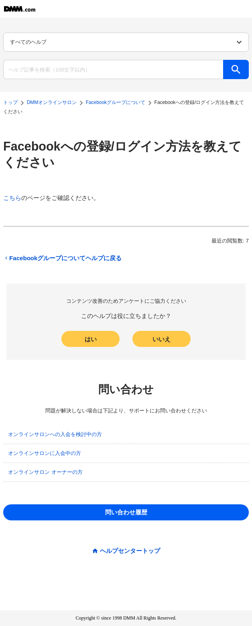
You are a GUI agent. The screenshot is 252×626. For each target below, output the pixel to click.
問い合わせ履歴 (126, 512)
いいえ (161, 339)
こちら (12, 197)
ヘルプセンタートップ (130, 551)
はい (91, 339)
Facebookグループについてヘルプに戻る (62, 258)
